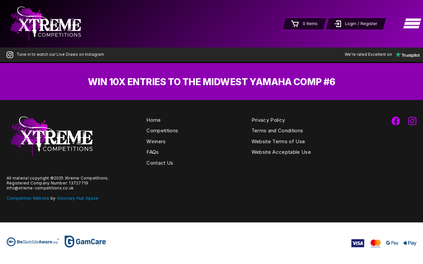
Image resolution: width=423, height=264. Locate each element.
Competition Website (28, 198)
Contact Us (159, 163)
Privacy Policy (268, 120)
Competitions (162, 130)
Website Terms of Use (278, 141)
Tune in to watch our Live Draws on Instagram (55, 54)
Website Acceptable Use (281, 152)
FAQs (152, 152)
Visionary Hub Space (78, 198)
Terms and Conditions (277, 130)
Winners (156, 141)
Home (153, 120)
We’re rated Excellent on (380, 54)
